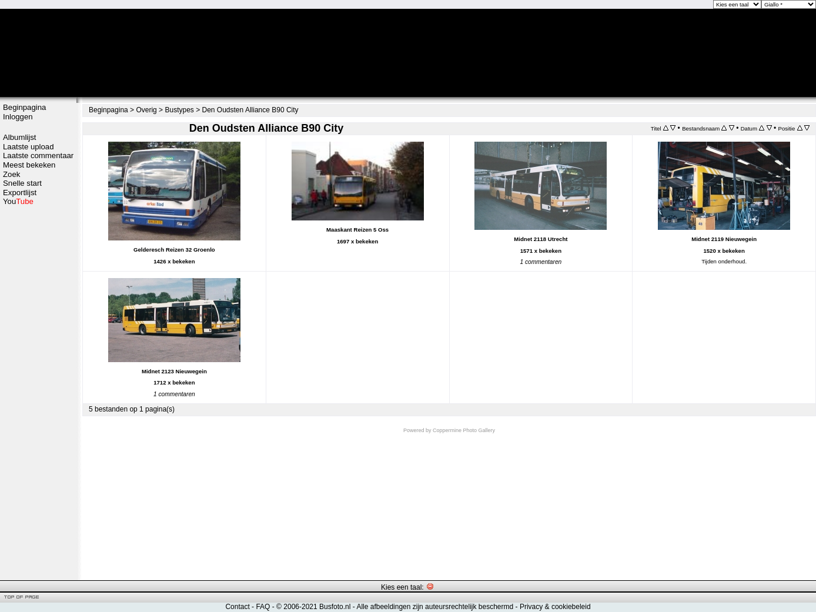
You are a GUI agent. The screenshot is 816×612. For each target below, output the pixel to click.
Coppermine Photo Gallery (464, 430)
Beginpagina (24, 107)
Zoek (11, 174)
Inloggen (18, 116)
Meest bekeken (29, 164)
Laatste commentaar (38, 155)
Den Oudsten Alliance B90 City (250, 110)
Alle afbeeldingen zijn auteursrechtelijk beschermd (434, 607)
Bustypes (179, 110)
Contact (237, 607)
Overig (146, 110)
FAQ (263, 607)
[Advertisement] (38, 392)
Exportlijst (19, 192)
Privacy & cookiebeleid (555, 607)
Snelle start (22, 183)
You (18, 201)
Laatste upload (28, 146)
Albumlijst (19, 137)
